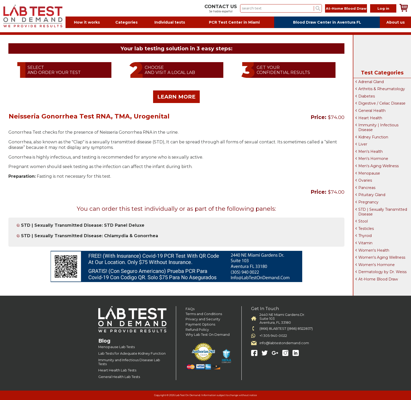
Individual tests (169, 22)
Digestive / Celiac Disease (381, 103)
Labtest (33, 16)
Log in (383, 8)
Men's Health (370, 151)
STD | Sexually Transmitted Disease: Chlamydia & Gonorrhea (89, 235)
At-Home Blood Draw (346, 8)
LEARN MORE (176, 97)
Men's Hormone (373, 158)
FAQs (190, 309)
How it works (87, 22)
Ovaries (365, 180)
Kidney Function (373, 137)
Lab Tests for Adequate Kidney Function (132, 353)
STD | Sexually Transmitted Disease (382, 212)
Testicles (366, 228)
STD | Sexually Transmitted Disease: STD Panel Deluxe (82, 225)
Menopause (369, 173)
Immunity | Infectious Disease (378, 127)
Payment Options (200, 324)
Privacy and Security (203, 319)
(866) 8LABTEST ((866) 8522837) (286, 329)
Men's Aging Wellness (378, 166)
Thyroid (365, 235)
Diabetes (366, 96)
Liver (362, 144)
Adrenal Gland (371, 81)
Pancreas (366, 187)
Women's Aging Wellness (381, 257)
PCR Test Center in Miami (234, 22)
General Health (372, 110)
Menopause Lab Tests (116, 347)
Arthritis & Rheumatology (381, 89)
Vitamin (365, 243)
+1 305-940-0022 (273, 336)
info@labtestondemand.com (284, 343)
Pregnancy (368, 202)
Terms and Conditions (204, 314)
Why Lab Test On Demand (208, 335)
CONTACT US (220, 6)
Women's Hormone (376, 264)
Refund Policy (197, 330)
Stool (363, 221)
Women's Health (373, 250)
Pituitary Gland (371, 194)
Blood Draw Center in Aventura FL (327, 22)
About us (395, 22)
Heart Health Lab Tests (117, 370)
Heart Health (370, 118)
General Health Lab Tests (119, 377)
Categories (126, 22)
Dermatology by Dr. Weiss (382, 271)
